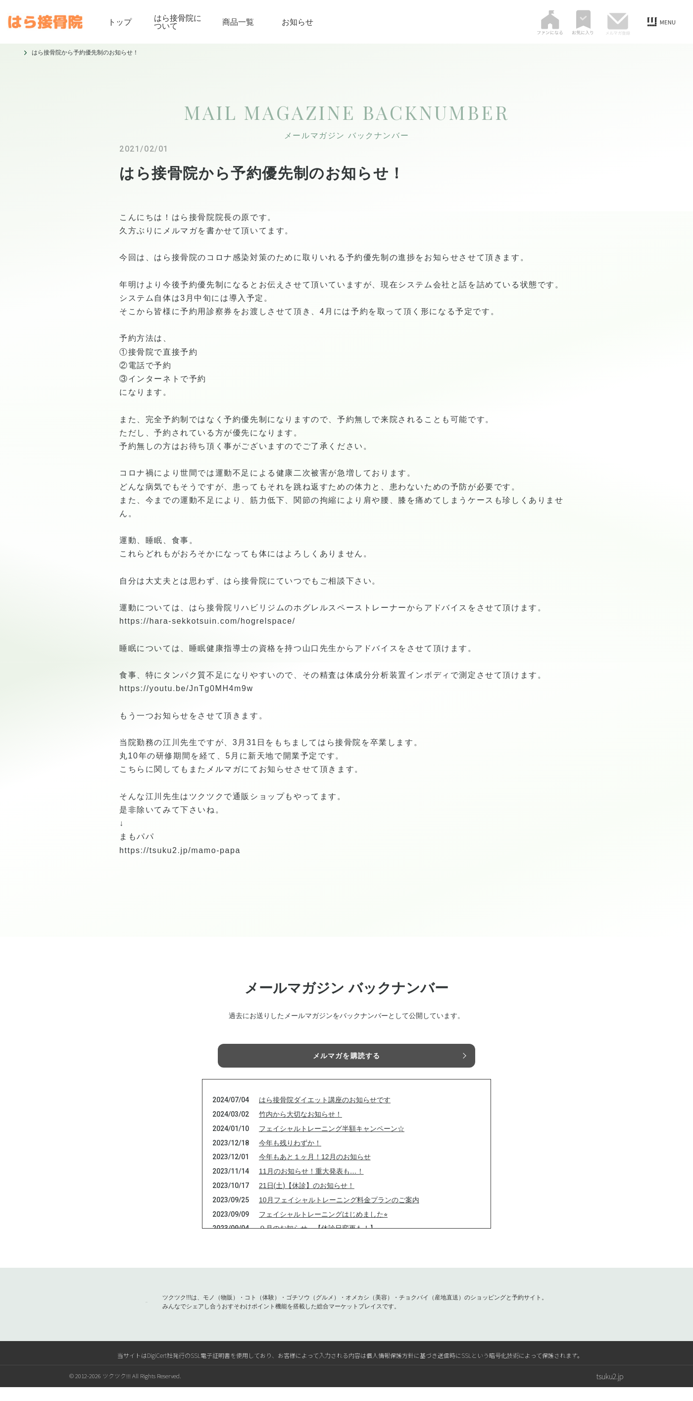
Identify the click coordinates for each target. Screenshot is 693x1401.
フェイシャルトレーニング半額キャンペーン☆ (331, 1142)
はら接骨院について (177, 22)
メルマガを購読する (346, 1058)
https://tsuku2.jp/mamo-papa (180, 850)
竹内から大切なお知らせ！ (300, 1128)
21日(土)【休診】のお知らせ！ (306, 1199)
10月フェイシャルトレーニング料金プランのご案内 (339, 1213)
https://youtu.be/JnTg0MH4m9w (186, 688)
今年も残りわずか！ (290, 1156)
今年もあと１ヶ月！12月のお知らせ (315, 1171)
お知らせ (297, 22)
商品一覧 (238, 22)
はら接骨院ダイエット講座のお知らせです (325, 1114)
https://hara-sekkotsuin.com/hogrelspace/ (207, 621)
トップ (120, 22)
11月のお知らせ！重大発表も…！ (311, 1185)
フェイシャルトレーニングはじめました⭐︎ (323, 1228)
